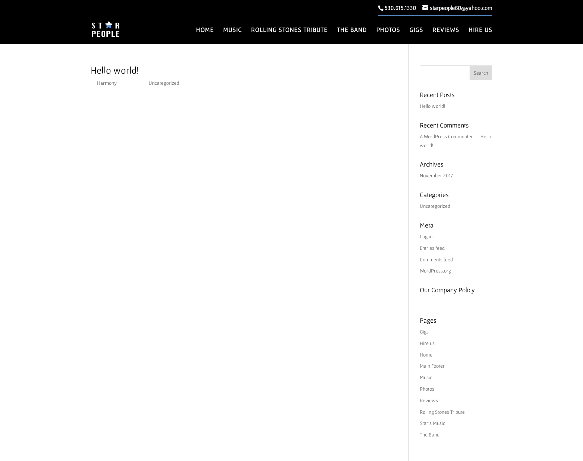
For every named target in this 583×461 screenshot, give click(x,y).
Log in (426, 236)
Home (205, 30)
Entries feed (432, 248)
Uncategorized (164, 83)
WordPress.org (435, 271)
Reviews (445, 30)
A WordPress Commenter (446, 136)
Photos (388, 30)
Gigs (416, 30)
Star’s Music (432, 423)
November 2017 (436, 175)
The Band (352, 30)
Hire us (480, 30)
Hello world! (115, 70)
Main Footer (432, 366)
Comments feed (436, 259)
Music (232, 30)
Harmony (107, 83)
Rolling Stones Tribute (289, 30)
